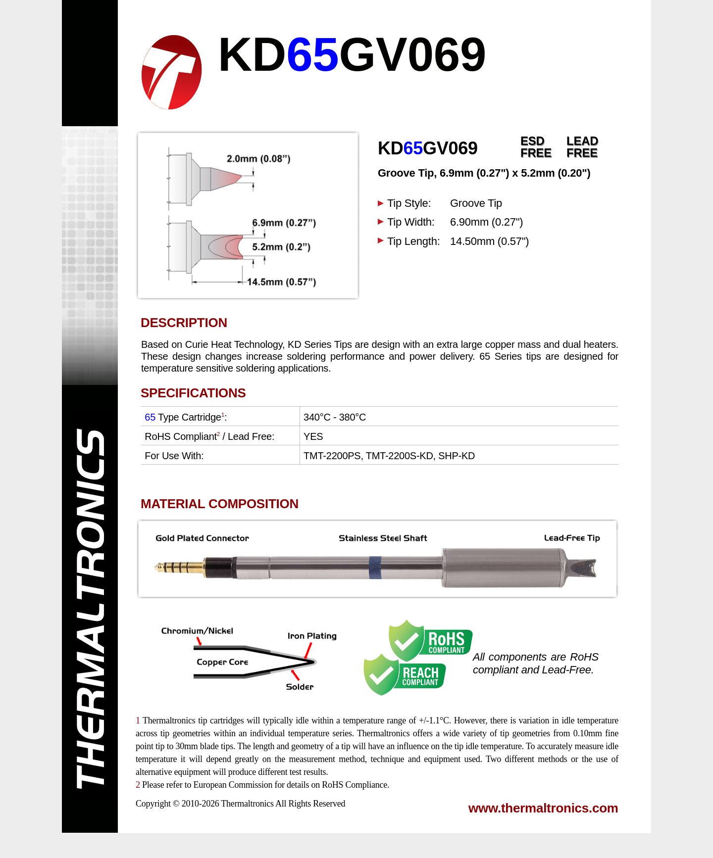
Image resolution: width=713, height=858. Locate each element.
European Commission (232, 785)
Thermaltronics (247, 804)
